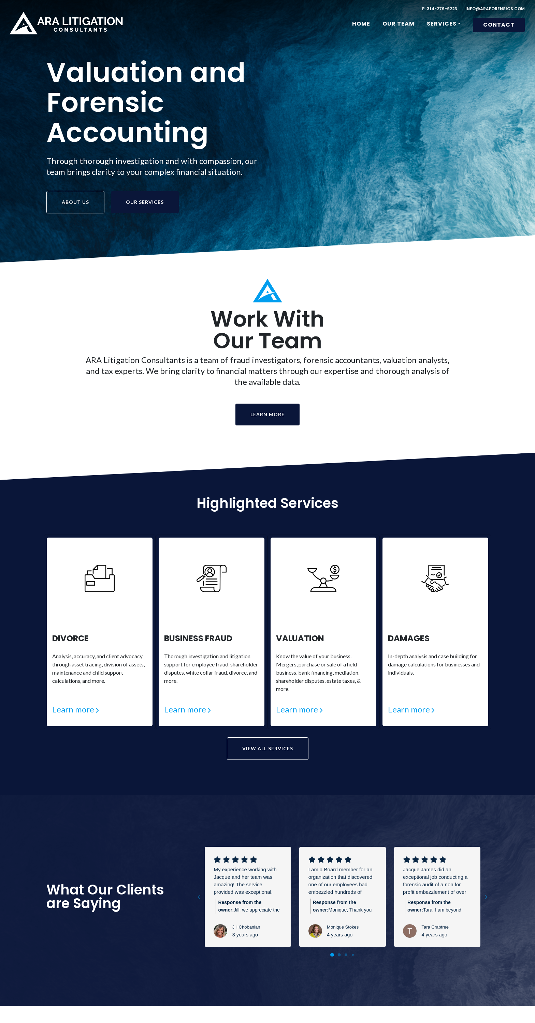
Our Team (398, 24)
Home (361, 24)
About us (75, 202)
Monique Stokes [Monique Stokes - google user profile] (343, 927)
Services (442, 24)
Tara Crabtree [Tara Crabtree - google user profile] (434, 927)
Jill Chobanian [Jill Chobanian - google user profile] (246, 927)
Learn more (73, 709)
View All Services (267, 749)
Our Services (145, 202)
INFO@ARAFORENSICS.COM (495, 9)
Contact (499, 25)
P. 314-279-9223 (439, 9)
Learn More (267, 414)
